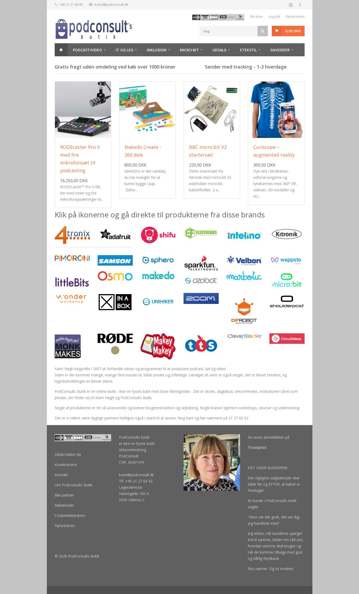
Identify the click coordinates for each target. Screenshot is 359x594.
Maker (66, 62)
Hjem (61, 49)
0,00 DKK (293, 30)
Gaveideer (280, 49)
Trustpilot (257, 447)
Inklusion (156, 49)
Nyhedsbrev (65, 525)
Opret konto (295, 16)
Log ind (274, 16)
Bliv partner (64, 495)
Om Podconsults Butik (73, 484)
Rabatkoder (64, 505)
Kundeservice (66, 464)
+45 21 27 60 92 (71, 4)
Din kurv (256, 16)
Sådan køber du (68, 454)
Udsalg (219, 49)
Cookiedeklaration (70, 515)
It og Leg (124, 49)
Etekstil (248, 49)
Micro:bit (189, 49)
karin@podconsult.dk (111, 4)
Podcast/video (87, 49)
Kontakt (61, 474)
